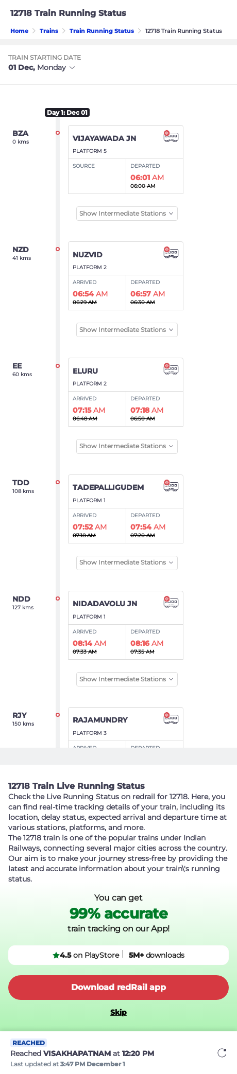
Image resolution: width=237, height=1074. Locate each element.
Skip (118, 1012)
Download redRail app (118, 987)
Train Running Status (102, 30)
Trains (49, 30)
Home (19, 30)
